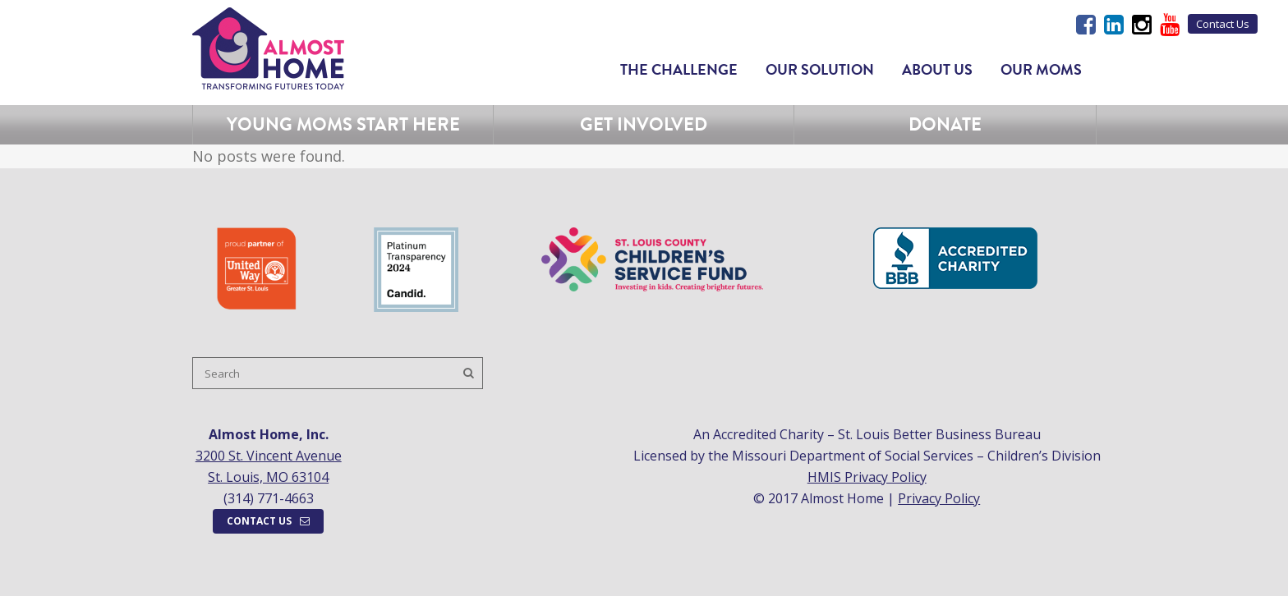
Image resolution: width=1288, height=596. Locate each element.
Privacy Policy (939, 498)
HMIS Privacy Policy (867, 477)
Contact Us (1222, 23)
